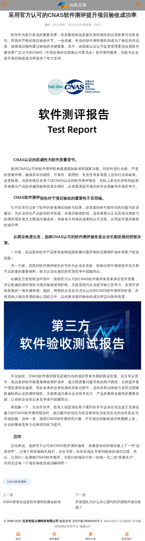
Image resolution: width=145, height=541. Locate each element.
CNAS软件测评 (26, 197)
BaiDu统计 (111, 521)
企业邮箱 (125, 521)
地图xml (85, 526)
